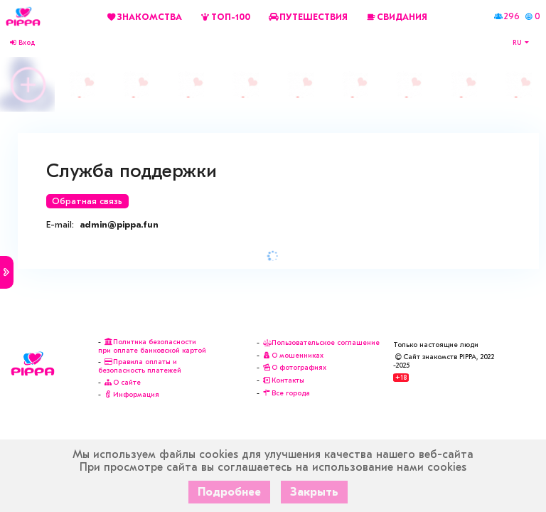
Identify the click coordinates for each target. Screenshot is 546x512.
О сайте (122, 382)
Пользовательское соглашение (321, 342)
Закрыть (314, 492)
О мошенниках (292, 355)
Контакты (283, 380)
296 (512, 16)
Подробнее (229, 492)
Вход (22, 42)
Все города (286, 393)
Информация (131, 394)
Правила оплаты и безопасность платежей (139, 366)
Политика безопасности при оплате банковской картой (152, 346)
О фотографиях (294, 367)
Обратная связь (87, 201)
